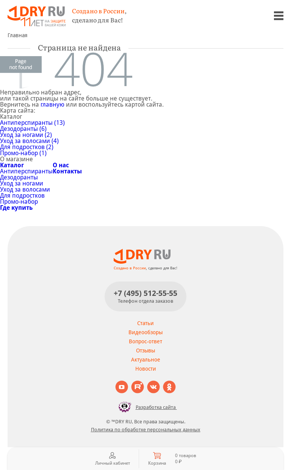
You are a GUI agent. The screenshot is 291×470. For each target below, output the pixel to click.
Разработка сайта (145, 407)
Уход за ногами (21, 183)
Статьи (145, 323)
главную (52, 104)
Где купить (16, 207)
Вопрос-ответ (145, 341)
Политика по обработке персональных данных (145, 429)
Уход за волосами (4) (29, 141)
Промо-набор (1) (23, 153)
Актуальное (145, 360)
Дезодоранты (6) (23, 128)
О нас (61, 165)
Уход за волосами (25, 189)
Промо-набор (19, 201)
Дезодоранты (19, 177)
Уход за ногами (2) (26, 134)
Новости (145, 369)
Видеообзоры (145, 332)
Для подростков (22, 195)
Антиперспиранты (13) (32, 122)
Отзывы (145, 350)
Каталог (12, 165)
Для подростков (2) (26, 147)
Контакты (67, 171)
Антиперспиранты (26, 171)
